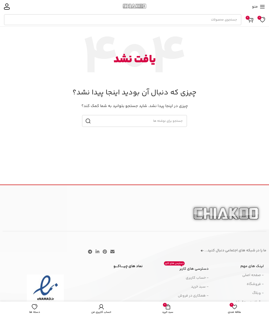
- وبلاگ (258, 293)
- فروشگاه (255, 284)
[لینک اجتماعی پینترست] (105, 252)
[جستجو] (122, 19)
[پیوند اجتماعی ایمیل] (112, 252)
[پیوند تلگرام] (90, 252)
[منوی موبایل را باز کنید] (258, 6)
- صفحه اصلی (253, 275)
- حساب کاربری (197, 278)
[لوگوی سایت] (134, 6)
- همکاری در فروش (193, 296)
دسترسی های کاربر (186, 268)
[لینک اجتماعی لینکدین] (97, 252)
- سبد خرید (200, 287)
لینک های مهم (252, 266)
